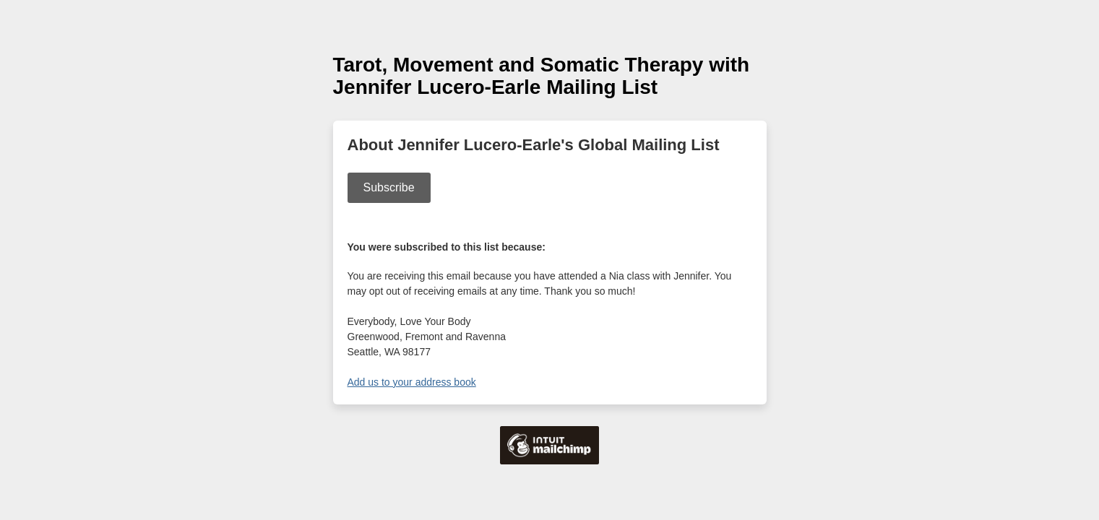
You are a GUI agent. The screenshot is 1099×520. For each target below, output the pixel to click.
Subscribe (389, 187)
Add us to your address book (412, 382)
